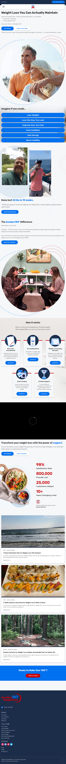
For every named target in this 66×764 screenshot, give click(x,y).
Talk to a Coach (33, 675)
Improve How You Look (8, 730)
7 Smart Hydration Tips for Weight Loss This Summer (22, 553)
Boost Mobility (33, 140)
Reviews (3, 720)
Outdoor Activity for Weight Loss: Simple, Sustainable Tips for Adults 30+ (29, 652)
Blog (2, 747)
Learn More (4, 1)
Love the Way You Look (33, 120)
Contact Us (4, 751)
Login (3, 749)
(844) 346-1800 (58, 2)
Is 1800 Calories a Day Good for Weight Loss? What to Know (24, 603)
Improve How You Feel (33, 125)
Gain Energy (33, 135)
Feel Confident (33, 130)
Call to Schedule (22, 453)
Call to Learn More (22, 28)
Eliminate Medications (7, 736)
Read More (11, 362)
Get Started (7, 28)
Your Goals (4, 726)
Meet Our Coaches (9, 242)
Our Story (4, 715)
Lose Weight (33, 115)
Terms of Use (5, 761)
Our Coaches (5, 717)
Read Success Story (10, 212)
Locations (4, 719)
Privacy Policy (14, 761)
